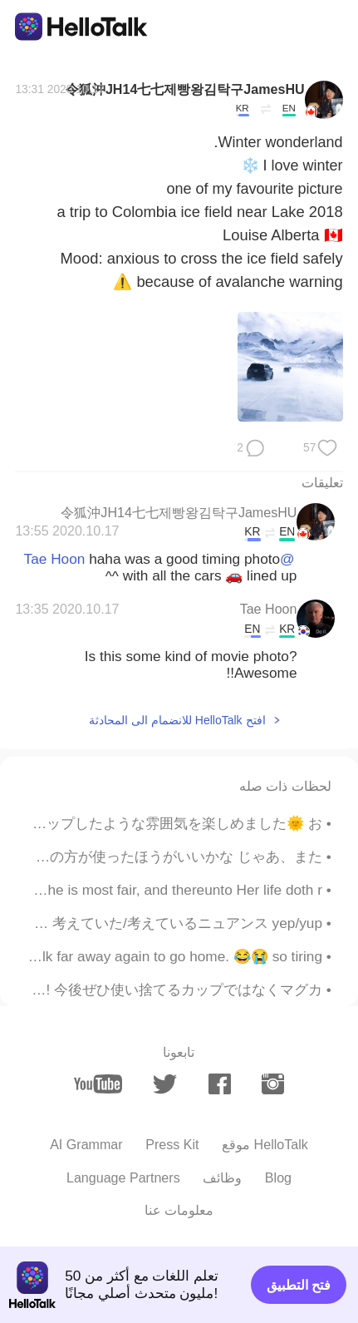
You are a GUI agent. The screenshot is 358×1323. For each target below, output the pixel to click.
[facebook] (219, 1084)
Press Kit (172, 1144)
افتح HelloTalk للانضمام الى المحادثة (177, 720)
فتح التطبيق (299, 1284)
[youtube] (97, 1083)
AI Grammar (86, 1144)
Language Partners (123, 1177)
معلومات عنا (179, 1209)
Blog (278, 1177)
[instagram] (272, 1084)
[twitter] (165, 1084)
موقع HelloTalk (265, 1144)
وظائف (222, 1177)
